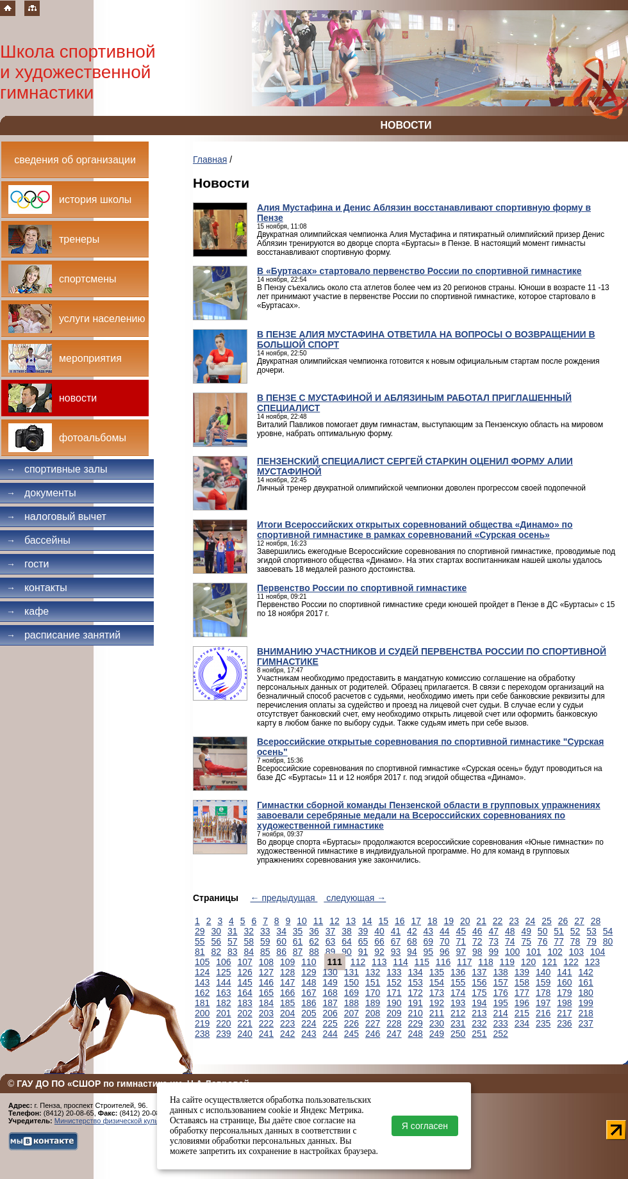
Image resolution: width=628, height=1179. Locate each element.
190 (393, 1003)
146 (266, 982)
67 (396, 941)
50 (543, 931)
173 (436, 993)
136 (457, 972)
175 (479, 993)
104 (597, 952)
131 (351, 972)
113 (379, 962)
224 (308, 1023)
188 (351, 1003)
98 (477, 952)
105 (202, 962)
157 (500, 982)
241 (266, 1034)
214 (500, 1013)
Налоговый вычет (56, 516)
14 (367, 921)
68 (412, 941)
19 (448, 921)
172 (415, 993)
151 (372, 982)
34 (281, 931)
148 (308, 982)
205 (308, 1013)
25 (546, 921)
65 (363, 941)
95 (429, 952)
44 (445, 931)
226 (351, 1023)
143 (202, 982)
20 (465, 921)
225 (330, 1023)
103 (576, 952)
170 (372, 993)
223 (287, 1023)
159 (543, 982)
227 (372, 1023)
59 (265, 941)
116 (443, 962)
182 (223, 1003)
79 (591, 941)
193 (457, 1003)
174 (457, 993)
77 (559, 941)
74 (510, 941)
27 (579, 921)
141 (564, 972)
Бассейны (38, 540)
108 (266, 962)
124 (202, 972)
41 (396, 931)
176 (500, 993)
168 (330, 993)
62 (314, 941)
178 (543, 993)
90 (347, 952)
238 (202, 1034)
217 (564, 1013)
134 (415, 972)
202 (245, 1013)
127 (266, 972)
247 (393, 1034)
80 (608, 941)
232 (479, 1023)
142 (586, 972)
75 (526, 941)
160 (564, 982)
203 (266, 1013)
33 (265, 931)
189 (372, 1003)
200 (202, 1013)
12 (334, 921)
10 (302, 921)
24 (530, 921)
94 (412, 952)
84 (249, 952)
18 (432, 921)
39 (363, 931)
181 (202, 1003)
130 (330, 972)
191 (415, 1003)
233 (500, 1023)
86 (281, 952)
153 (415, 982)
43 (429, 931)
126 (245, 972)
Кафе (27, 611)
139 (522, 972)
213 (479, 1013)
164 (245, 993)
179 (564, 993)
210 (415, 1013)
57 (232, 941)
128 (287, 972)
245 (351, 1034)
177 (522, 993)
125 (223, 972)
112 (358, 962)
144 (223, 982)
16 (400, 921)
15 (384, 921)
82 (216, 952)
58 (249, 941)
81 (200, 952)
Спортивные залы (57, 469)
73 (493, 941)
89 (331, 952)
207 (351, 1013)
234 (522, 1023)
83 (232, 952)
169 (351, 993)
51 (559, 931)
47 (493, 931)
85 (265, 952)
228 (393, 1023)
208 (372, 1013)
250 (457, 1034)
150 (351, 982)
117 (464, 962)
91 (363, 952)
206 (330, 1013)
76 (543, 941)
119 (507, 962)
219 (202, 1023)
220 (223, 1023)
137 (479, 972)
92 (379, 952)
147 (287, 982)
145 (245, 982)
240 (245, 1034)
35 (298, 931)
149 (330, 982)
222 (266, 1023)
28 (596, 921)
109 (287, 962)
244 (330, 1034)
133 (393, 972)
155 (457, 982)
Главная (210, 159)
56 (216, 941)
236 (564, 1023)
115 (422, 962)
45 (461, 931)
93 (396, 952)
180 (586, 993)
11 (318, 921)
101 (533, 952)
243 (308, 1034)
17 (416, 921)
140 (543, 972)
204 (287, 1013)
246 (372, 1034)
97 (461, 952)
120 (528, 962)
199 (586, 1003)
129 (308, 972)
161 (586, 982)
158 (522, 982)
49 (526, 931)
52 (575, 931)
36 (314, 931)
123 (592, 962)
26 (563, 921)
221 (245, 1023)
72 (477, 941)
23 (514, 921)
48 (510, 931)
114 (400, 962)
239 (223, 1034)
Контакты (36, 587)
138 (500, 972)
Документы (41, 492)
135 (436, 972)
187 (330, 1003)
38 (347, 931)
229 (415, 1023)
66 (379, 941)
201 (223, 1013)
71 (461, 941)
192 (436, 1003)
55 (200, 941)
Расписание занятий (63, 635)
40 (379, 931)
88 (314, 952)
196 (522, 1003)
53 (591, 931)
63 (331, 941)
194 (479, 1003)
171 (393, 993)
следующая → (355, 898)
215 (522, 1013)
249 (436, 1034)
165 (266, 993)
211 (436, 1013)
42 (412, 931)
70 (445, 941)
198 (564, 1003)
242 (287, 1034)
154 (436, 982)
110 (308, 962)
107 (245, 962)
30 (216, 931)
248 (415, 1034)
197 (543, 1003)
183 (245, 1003)
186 (308, 1003)
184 (266, 1003)
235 (543, 1023)
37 (331, 931)
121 (549, 962)
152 (393, 982)
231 (457, 1023)
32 (249, 931)
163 (223, 993)
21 (481, 921)
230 (436, 1023)
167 (308, 993)
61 (298, 941)
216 (543, 1013)
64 (347, 941)
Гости (27, 563)
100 (512, 952)
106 (223, 962)
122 (570, 962)
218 (586, 1013)
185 (287, 1003)
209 (393, 1013)
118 (485, 962)
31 (232, 931)
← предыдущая (284, 898)
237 (586, 1023)
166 (287, 993)
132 (372, 972)
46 (477, 931)
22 (498, 921)
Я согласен (425, 1126)
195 (500, 1003)
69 (429, 941)
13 (351, 921)
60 (281, 941)
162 (202, 993)
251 (479, 1034)
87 (298, 952)
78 (575, 941)
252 (500, 1034)
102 (554, 952)
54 (608, 931)
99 (493, 952)
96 (445, 952)
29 (200, 931)
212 (457, 1013)
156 (479, 982)
